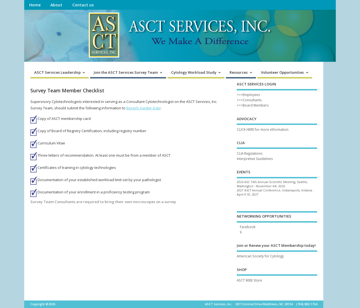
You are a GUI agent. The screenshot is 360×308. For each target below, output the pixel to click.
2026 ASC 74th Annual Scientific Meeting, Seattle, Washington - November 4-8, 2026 (272, 184)
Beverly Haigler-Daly (143, 107)
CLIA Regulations (250, 153)
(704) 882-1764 (306, 304)
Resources (239, 72)
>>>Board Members (253, 105)
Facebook (247, 227)
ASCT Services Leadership (57, 72)
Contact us (83, 5)
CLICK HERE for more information (263, 129)
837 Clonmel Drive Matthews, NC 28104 (264, 304)
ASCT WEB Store (249, 280)
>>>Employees (248, 94)
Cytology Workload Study (193, 72)
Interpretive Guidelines (255, 158)
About (56, 5)
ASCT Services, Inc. (218, 304)
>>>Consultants (249, 100)
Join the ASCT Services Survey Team (126, 72)
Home (35, 5)
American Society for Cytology (260, 256)
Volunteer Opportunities (282, 72)
